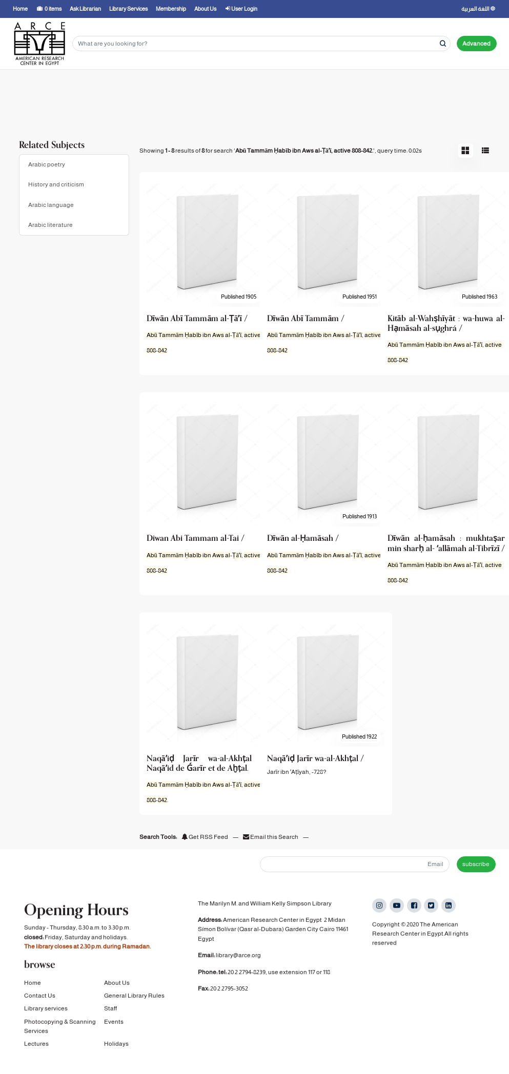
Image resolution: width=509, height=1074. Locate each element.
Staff (110, 1009)
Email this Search (271, 836)
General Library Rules (134, 995)
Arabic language (51, 204)
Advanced (476, 43)
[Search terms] (261, 44)
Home (32, 982)
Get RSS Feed (204, 836)
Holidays (116, 1044)
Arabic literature (50, 224)
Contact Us (39, 995)
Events (114, 1021)
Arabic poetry (46, 164)
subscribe (476, 864)
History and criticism (56, 184)
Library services (46, 1009)
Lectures (36, 1044)
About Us (117, 982)
